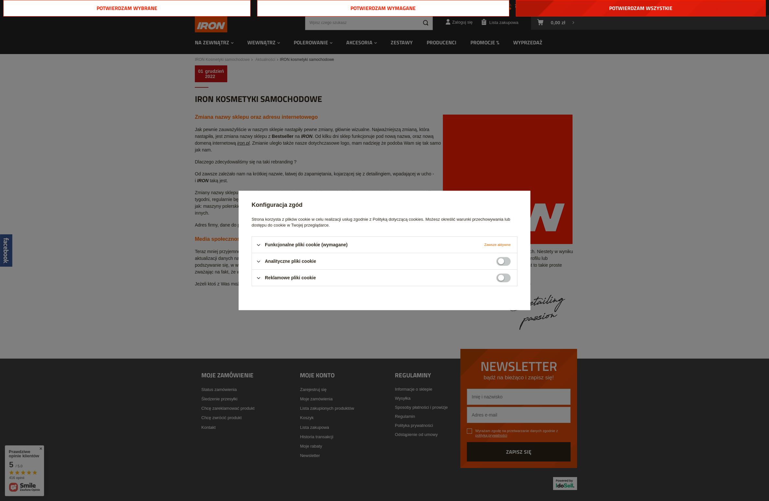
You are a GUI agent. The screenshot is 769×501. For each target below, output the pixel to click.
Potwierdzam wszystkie (640, 8)
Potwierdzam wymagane (383, 8)
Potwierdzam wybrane (127, 8)
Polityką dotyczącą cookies (398, 219)
